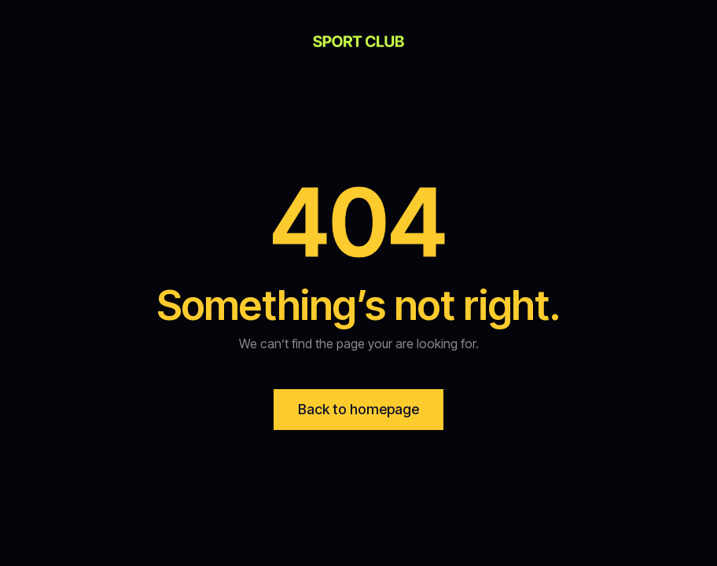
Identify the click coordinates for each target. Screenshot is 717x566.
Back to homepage (358, 409)
